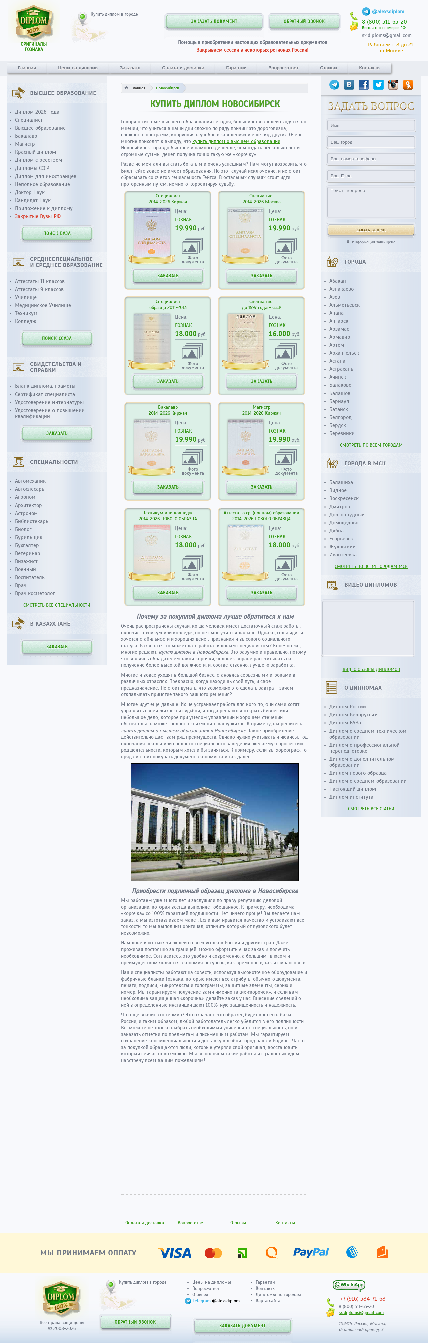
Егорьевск (341, 538)
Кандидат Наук (33, 200)
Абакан (337, 280)
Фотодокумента (193, 259)
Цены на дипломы (78, 67)
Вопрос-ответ (283, 67)
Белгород (340, 417)
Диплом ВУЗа (345, 722)
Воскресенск (344, 498)
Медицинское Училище (43, 305)
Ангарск (338, 321)
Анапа (336, 313)
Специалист (29, 120)
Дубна (336, 530)
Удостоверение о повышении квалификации (50, 413)
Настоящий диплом (352, 789)
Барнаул (339, 401)
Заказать (130, 67)
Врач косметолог (35, 593)
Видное (338, 490)
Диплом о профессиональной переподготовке (364, 748)
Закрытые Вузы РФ (38, 216)
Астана (337, 361)
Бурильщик (28, 537)
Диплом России (347, 706)
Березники (342, 433)
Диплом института (351, 797)
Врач (20, 585)
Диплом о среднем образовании (368, 781)
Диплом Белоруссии (353, 714)
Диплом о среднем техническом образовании (367, 734)
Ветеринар (27, 553)
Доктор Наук (30, 192)
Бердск (337, 425)
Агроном (25, 497)
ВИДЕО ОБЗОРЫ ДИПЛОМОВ (371, 669)
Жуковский (342, 546)
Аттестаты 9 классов (39, 289)
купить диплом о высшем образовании (236, 141)
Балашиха (341, 482)
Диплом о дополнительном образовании (362, 762)
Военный (25, 569)
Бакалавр (26, 136)
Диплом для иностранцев (45, 176)
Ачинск (337, 377)
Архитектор (28, 505)
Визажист (26, 561)
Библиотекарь (31, 521)
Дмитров (339, 506)
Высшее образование (40, 128)
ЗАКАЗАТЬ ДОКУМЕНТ (214, 21)
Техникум (26, 313)
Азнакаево (341, 289)
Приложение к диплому (44, 208)
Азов (334, 297)
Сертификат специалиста (45, 394)
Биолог (23, 529)
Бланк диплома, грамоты (45, 386)
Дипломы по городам (278, 1294)
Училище (26, 297)
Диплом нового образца (358, 773)
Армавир (339, 337)
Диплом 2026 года (37, 112)
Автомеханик (30, 481)
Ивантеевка (343, 554)
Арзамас (339, 329)
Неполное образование (42, 184)
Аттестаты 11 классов (40, 281)
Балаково (340, 385)
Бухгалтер (27, 545)
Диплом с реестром (38, 160)
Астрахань (341, 369)
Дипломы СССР (32, 168)
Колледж (25, 321)
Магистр (25, 144)
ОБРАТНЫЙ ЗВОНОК (304, 21)
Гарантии (236, 67)
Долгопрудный (347, 514)
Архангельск (344, 353)
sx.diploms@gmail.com (387, 35)
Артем (336, 345)
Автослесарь (29, 489)
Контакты (369, 67)
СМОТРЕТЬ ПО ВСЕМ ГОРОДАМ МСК (371, 566)
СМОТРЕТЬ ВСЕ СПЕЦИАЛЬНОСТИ (56, 605)
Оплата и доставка (183, 67)
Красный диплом (35, 152)
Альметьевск (344, 305)
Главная (27, 67)
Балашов (339, 393)
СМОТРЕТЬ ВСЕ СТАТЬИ (371, 809)
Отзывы (328, 67)
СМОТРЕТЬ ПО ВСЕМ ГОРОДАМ (371, 445)
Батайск (338, 409)
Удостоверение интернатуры (49, 402)
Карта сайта (268, 1300)
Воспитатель (30, 577)
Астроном (26, 513)
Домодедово (343, 522)
